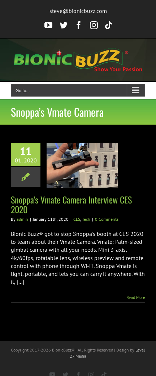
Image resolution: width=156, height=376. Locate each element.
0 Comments (106, 219)
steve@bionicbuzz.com (78, 10)
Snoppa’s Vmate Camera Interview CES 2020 (71, 204)
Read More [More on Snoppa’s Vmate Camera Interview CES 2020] (135, 297)
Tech (86, 219)
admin (22, 219)
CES (76, 219)
